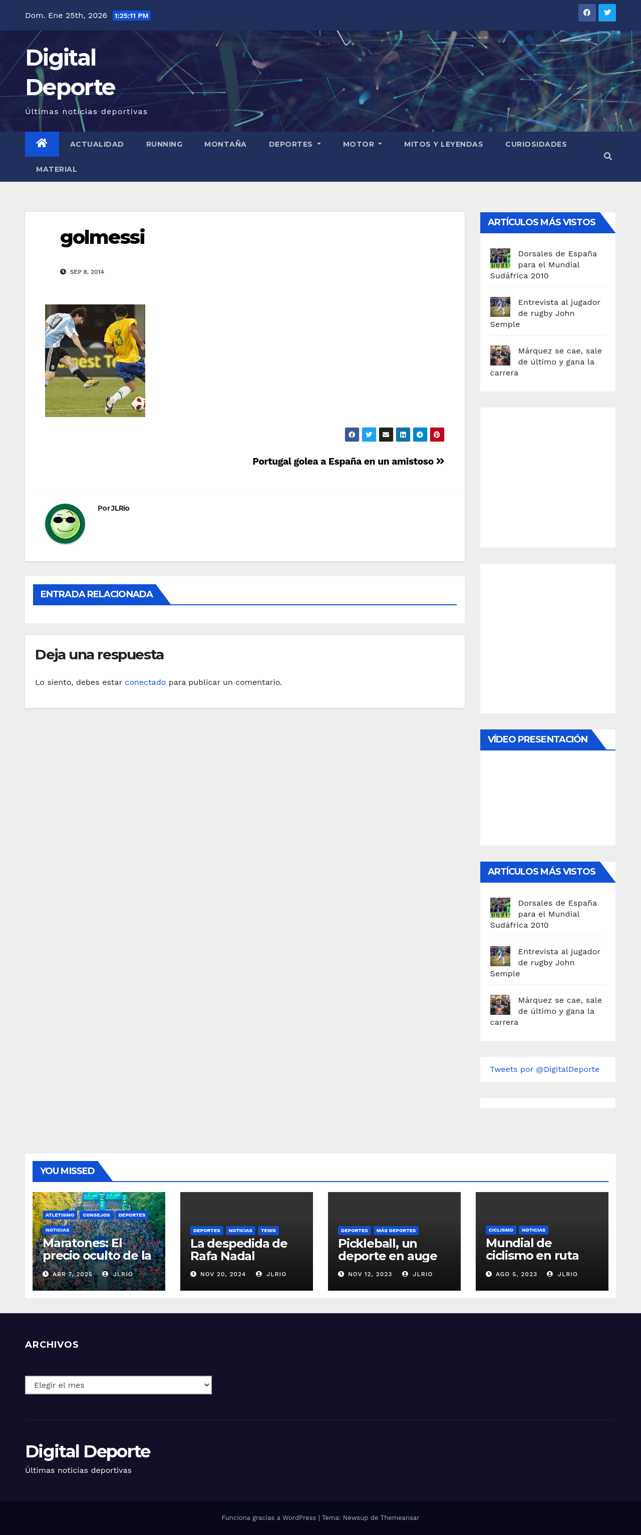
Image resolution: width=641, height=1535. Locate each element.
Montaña (225, 144)
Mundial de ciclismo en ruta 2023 (532, 1255)
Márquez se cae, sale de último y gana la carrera (546, 361)
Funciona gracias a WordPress (269, 1517)
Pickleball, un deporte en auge (387, 1249)
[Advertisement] (565, 475)
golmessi (102, 237)
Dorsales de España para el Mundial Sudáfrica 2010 (543, 264)
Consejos (96, 1215)
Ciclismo (501, 1230)
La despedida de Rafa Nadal (238, 1249)
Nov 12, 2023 (370, 1274)
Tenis (268, 1230)
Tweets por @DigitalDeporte (545, 1069)
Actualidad (97, 144)
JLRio (120, 508)
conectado (145, 682)
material (56, 169)
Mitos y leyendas (443, 144)
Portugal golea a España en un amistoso (348, 461)
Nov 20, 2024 (223, 1274)
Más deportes (396, 1230)
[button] (608, 156)
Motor (363, 144)
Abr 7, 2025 (73, 1274)
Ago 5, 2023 (516, 1274)
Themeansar (400, 1517)
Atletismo (60, 1215)
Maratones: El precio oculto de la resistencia (97, 1255)
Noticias (57, 1230)
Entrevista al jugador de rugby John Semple (545, 313)
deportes (132, 1215)
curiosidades (536, 144)
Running (164, 144)
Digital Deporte (87, 1451)
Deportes (295, 144)
